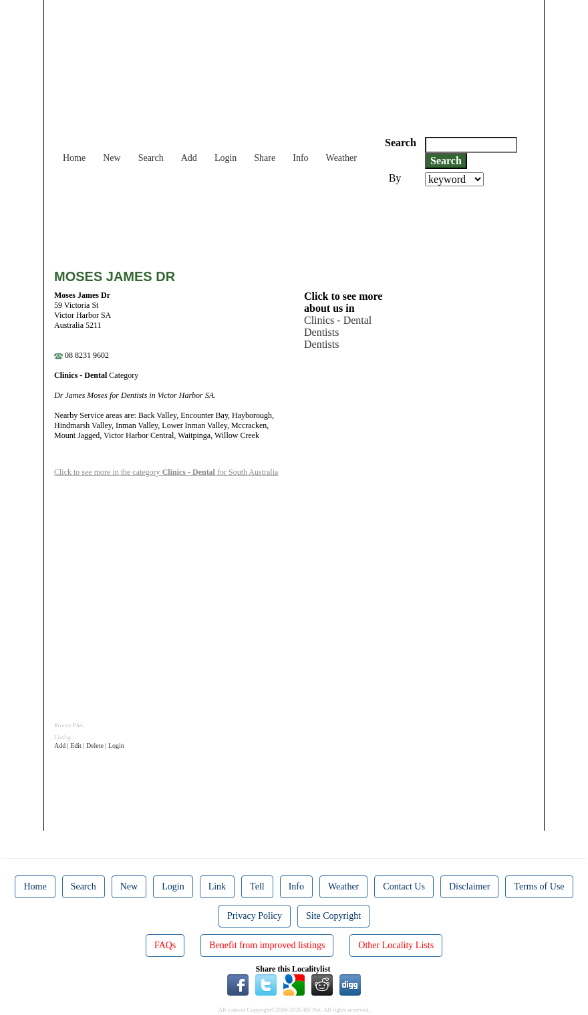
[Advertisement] (297, 223)
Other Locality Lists (396, 945)
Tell (257, 886)
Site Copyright (333, 916)
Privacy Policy (254, 916)
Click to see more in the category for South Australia (166, 472)
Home (74, 158)
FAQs (165, 945)
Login (225, 158)
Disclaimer (469, 886)
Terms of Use (539, 886)
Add (189, 158)
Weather (341, 158)
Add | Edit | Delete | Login (89, 745)
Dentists (321, 332)
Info (300, 158)
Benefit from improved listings (267, 945)
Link (217, 886)
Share (264, 158)
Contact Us (404, 886)
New (111, 158)
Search (151, 158)
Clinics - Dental (338, 320)
